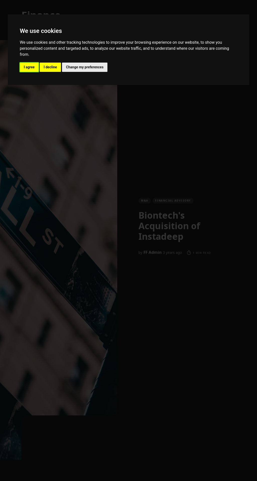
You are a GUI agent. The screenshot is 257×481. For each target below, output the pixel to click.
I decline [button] (50, 67)
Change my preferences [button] (84, 67)
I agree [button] (29, 67)
